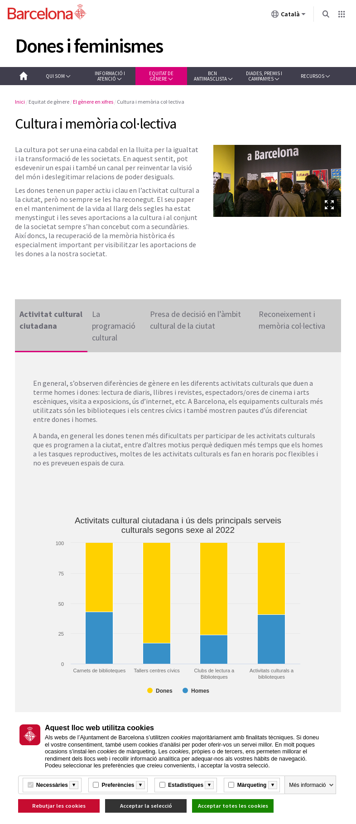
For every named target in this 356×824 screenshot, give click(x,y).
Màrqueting (252, 785)
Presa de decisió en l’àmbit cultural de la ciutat (195, 320)
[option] (277, 181)
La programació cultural (113, 321)
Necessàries (52, 785)
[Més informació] (73, 785)
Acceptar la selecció (146, 805)
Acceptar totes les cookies (233, 805)
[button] (58, 76)
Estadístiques (185, 785)
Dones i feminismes (89, 45)
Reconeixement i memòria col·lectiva (292, 320)
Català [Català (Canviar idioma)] (288, 16)
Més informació (307, 785)
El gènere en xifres (93, 101)
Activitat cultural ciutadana (50, 320)
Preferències (117, 785)
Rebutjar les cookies (59, 805)
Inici (20, 101)
